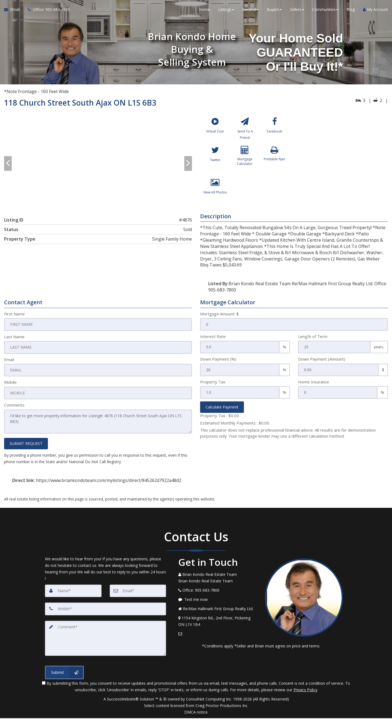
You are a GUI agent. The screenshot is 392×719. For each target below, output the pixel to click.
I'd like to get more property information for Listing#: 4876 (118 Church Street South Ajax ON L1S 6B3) (98, 424)
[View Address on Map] (217, 623)
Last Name (14, 339)
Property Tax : (219, 419)
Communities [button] (325, 10)
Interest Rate (213, 339)
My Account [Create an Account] (375, 10)
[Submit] (64, 673)
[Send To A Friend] (245, 131)
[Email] (138, 592)
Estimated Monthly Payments (234, 426)
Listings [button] (226, 10)
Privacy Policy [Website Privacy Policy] (305, 690)
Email (9, 362)
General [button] (250, 10)
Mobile (10, 385)
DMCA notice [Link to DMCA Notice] (196, 712)
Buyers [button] (274, 10)
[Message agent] (217, 601)
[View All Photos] (215, 195)
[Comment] (105, 639)
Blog (351, 10)
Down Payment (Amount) (321, 362)
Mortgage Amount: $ (219, 317)
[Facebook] (274, 131)
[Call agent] (47, 11)
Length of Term (312, 339)
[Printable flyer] (274, 163)
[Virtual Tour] (215, 131)
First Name (14, 317)
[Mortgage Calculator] (245, 163)
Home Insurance (313, 385)
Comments (14, 407)
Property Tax (212, 385)
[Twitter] (215, 163)
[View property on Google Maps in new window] (342, 155)
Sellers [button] (297, 10)
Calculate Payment (222, 410)
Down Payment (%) (218, 362)
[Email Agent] (14, 11)
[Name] (73, 592)
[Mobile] (105, 610)
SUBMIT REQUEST (26, 445)
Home (204, 10)
